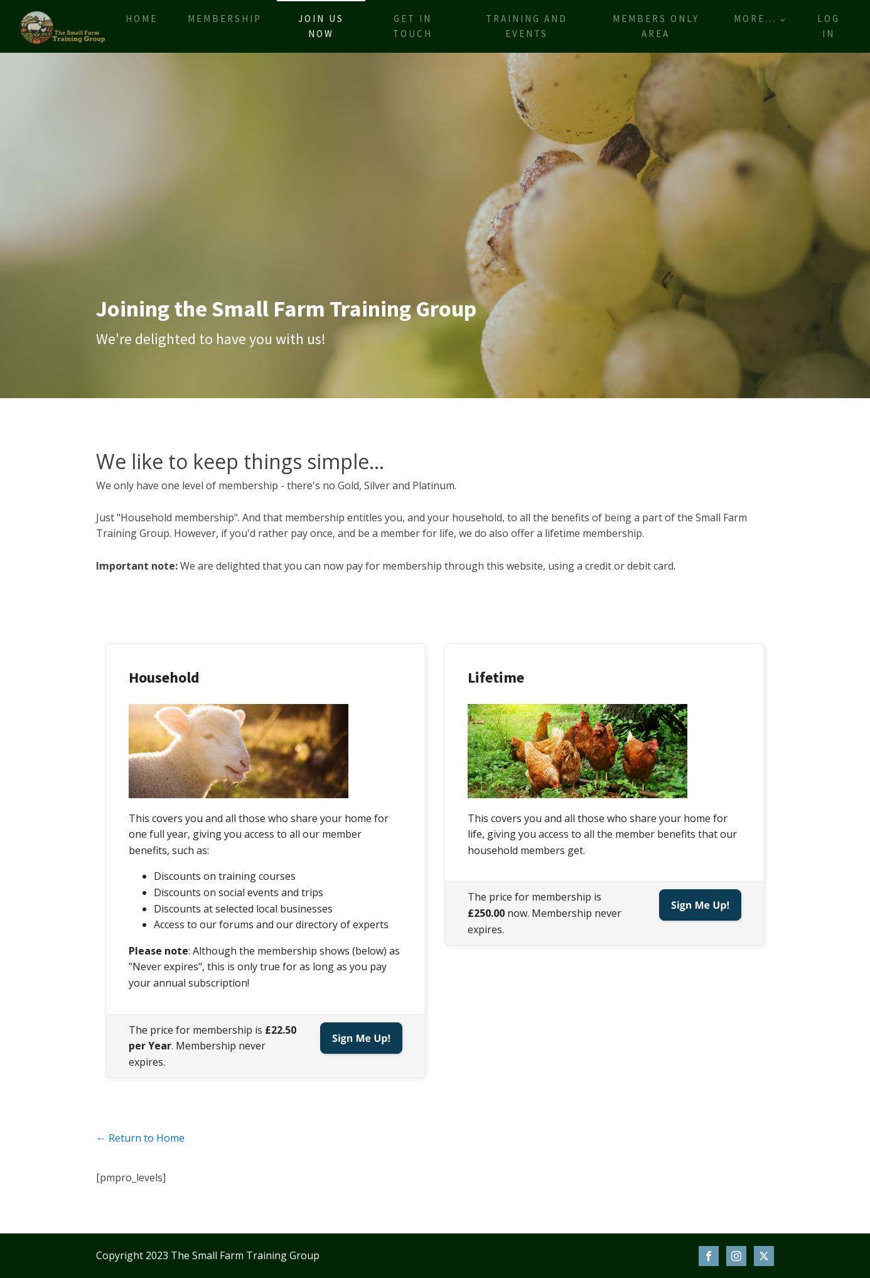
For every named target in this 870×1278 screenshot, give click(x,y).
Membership (225, 18)
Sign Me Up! (361, 1038)
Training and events (526, 26)
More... (755, 18)
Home (142, 18)
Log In (828, 26)
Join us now (321, 26)
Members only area (656, 26)
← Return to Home (140, 1138)
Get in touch (412, 26)
